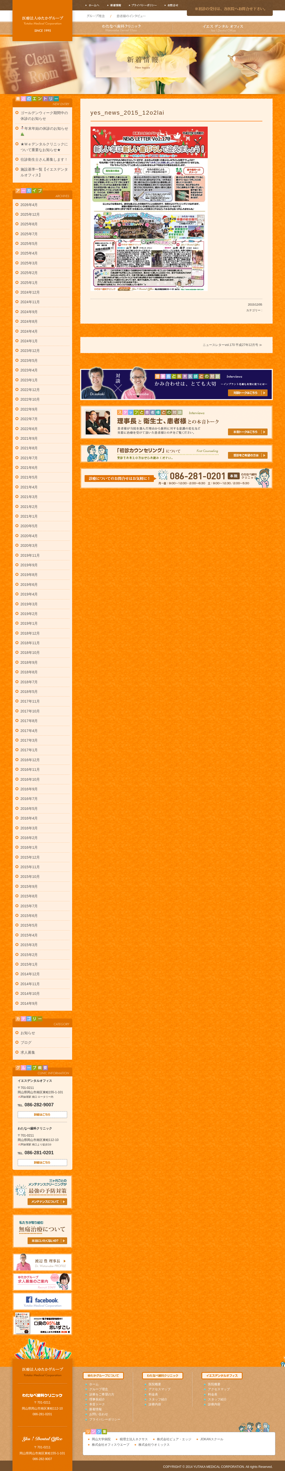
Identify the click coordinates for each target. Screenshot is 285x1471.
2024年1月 (29, 341)
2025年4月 (29, 253)
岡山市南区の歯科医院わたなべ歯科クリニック (42, 22)
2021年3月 (29, 497)
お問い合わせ (98, 1414)
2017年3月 (29, 740)
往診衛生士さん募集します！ (44, 159)
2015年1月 (29, 964)
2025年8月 (29, 224)
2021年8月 (29, 448)
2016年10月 (30, 779)
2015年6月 (29, 916)
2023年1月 (29, 380)
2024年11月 (30, 302)
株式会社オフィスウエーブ (110, 1445)
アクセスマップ (159, 1389)
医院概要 (155, 1384)
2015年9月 (29, 886)
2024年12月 (30, 292)
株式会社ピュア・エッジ (174, 1439)
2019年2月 (29, 614)
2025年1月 (29, 283)
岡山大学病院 (101, 1439)
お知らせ (28, 1033)
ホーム (94, 1384)
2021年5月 (29, 477)
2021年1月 (29, 516)
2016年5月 (29, 808)
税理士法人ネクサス (134, 1439)
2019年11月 (30, 555)
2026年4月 (29, 205)
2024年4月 (29, 331)
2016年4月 (29, 818)
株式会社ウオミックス (154, 1445)
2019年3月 (29, 604)
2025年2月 (29, 273)
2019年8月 (29, 575)
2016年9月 (29, 789)
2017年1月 (29, 750)
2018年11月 (30, 643)
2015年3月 (29, 945)
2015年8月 (29, 896)
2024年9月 (29, 312)
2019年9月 (29, 565)
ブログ (26, 1042)
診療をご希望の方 (101, 1394)
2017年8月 (29, 721)
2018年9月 (29, 662)
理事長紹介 (97, 1399)
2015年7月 (29, 906)
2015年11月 (30, 867)
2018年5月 (29, 692)
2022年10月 (30, 399)
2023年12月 (30, 351)
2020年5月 (29, 526)
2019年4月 (29, 594)
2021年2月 (29, 507)
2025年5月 (29, 243)
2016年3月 (29, 828)
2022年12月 (30, 390)
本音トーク (97, 1404)
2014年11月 (30, 984)
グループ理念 (98, 1389)
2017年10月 (30, 711)
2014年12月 (30, 974)
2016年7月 (29, 799)
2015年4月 (29, 935)
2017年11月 (30, 701)
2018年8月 (29, 672)
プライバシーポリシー (105, 1419)
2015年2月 (29, 955)
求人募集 (28, 1052)
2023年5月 (29, 360)
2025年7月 (29, 234)
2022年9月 (29, 409)
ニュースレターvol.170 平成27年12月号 (230, 345)
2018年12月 (30, 633)
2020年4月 (29, 536)
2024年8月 (29, 321)
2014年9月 (29, 1003)
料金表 (153, 1394)
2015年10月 (30, 876)
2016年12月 (30, 760)
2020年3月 (29, 545)
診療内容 (155, 1404)
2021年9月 (29, 438)
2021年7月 (29, 458)
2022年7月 (29, 419)
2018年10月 (30, 652)
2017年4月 (29, 731)
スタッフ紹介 (158, 1399)
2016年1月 (29, 847)
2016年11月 (30, 769)
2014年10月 (30, 993)
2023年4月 (29, 370)
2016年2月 (29, 838)
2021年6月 (29, 467)
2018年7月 (29, 682)
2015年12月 (30, 857)
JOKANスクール (211, 1439)
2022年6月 (29, 429)
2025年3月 (29, 263)
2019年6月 (29, 584)
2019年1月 (29, 623)
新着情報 (95, 1409)
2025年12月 (30, 214)
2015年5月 (29, 925)
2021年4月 (29, 487)
